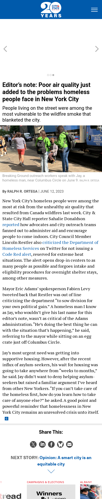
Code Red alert (16, 228)
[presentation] (5, 473)
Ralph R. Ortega (22, 166)
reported (10, 199)
